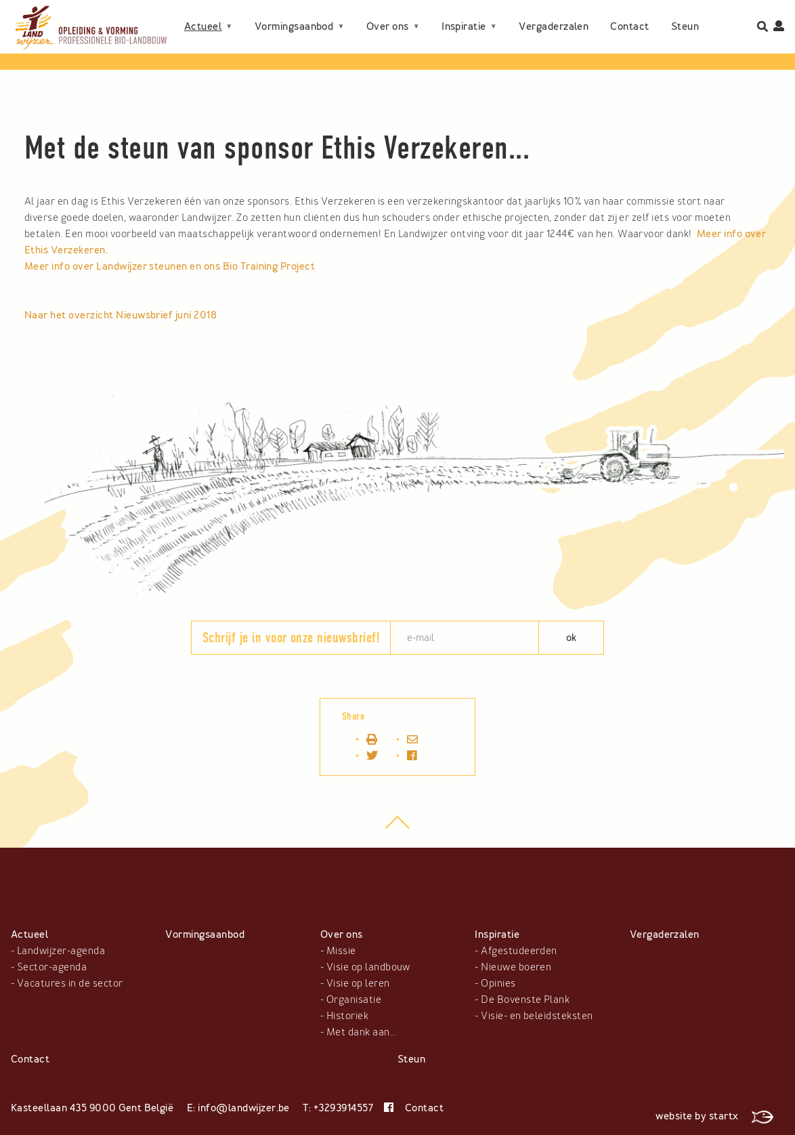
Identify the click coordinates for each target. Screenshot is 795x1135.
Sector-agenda (52, 967)
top (397, 829)
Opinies (498, 983)
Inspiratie (464, 15)
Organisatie (353, 999)
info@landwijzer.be (244, 1108)
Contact (203, 37)
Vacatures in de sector (70, 983)
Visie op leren (358, 983)
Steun (258, 37)
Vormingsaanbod (294, 15)
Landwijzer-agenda (61, 950)
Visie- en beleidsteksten (537, 1016)
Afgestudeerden (519, 950)
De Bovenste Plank (525, 999)
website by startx (714, 1116)
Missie (341, 950)
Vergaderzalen (553, 15)
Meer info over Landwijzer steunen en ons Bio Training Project (171, 266)
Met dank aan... (361, 1032)
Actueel (202, 15)
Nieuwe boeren (516, 967)
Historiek (347, 1016)
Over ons (387, 15)
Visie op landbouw (368, 967)
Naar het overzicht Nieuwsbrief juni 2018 (120, 315)
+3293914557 (343, 1108)
